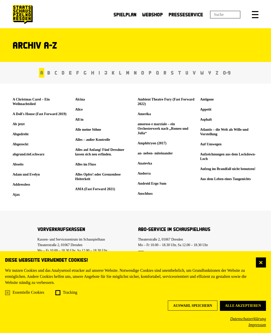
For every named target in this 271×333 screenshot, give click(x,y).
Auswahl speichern (192, 306)
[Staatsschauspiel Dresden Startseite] (23, 14)
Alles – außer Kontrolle (92, 140)
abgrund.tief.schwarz (29, 154)
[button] (255, 14)
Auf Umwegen (210, 144)
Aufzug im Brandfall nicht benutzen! (227, 169)
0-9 (226, 73)
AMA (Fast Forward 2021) (95, 189)
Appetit (205, 109)
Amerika (144, 114)
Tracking (70, 292)
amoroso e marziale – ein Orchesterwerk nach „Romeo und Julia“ (163, 128)
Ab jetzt (19, 124)
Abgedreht (21, 134)
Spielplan (124, 14)
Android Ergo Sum (152, 183)
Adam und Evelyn (26, 174)
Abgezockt (20, 144)
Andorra (144, 173)
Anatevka (145, 163)
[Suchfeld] (225, 14)
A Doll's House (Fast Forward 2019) (39, 114)
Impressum (257, 325)
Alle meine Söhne (88, 129)
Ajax (16, 194)
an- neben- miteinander (155, 153)
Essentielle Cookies (28, 292)
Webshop (152, 14)
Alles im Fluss (85, 164)
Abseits (18, 164)
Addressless (21, 184)
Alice (79, 109)
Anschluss (145, 193)
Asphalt (206, 119)
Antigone (207, 99)
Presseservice (186, 14)
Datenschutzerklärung (248, 319)
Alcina (80, 99)
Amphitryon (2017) (152, 143)
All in (79, 119)
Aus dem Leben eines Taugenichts (225, 179)
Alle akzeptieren (243, 306)
